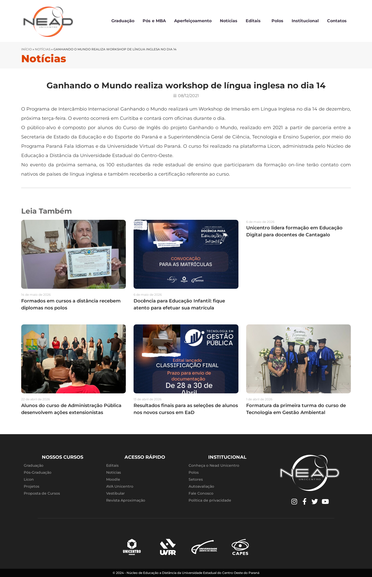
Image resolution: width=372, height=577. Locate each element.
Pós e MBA (154, 20)
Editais (254, 21)
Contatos (337, 20)
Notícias (228, 20)
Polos (277, 20)
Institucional (305, 20)
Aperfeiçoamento (193, 20)
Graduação (122, 20)
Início (26, 49)
